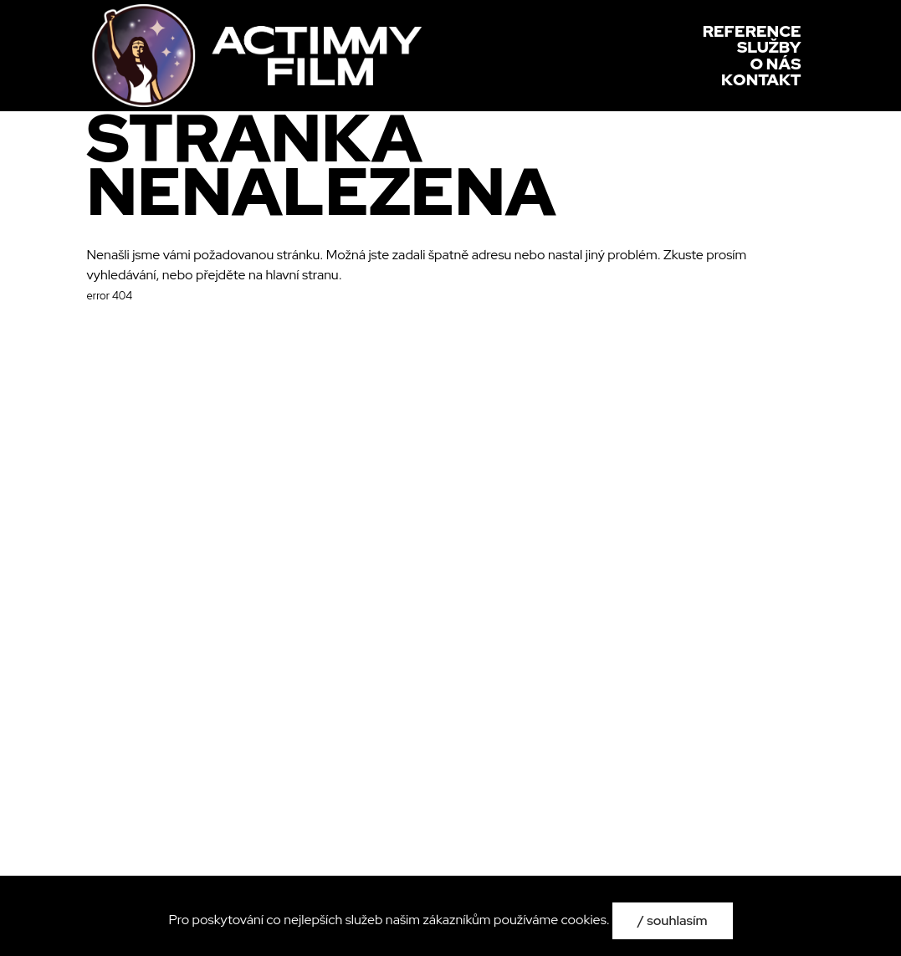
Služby (769, 47)
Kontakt (761, 80)
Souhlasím (677, 920)
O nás (775, 64)
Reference (752, 31)
